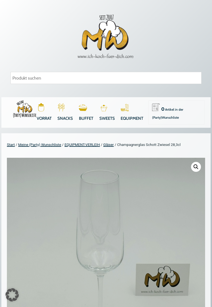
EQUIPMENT (132, 118)
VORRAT (44, 118)
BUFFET (86, 118)
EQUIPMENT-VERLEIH (82, 145)
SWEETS (107, 118)
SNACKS (65, 118)
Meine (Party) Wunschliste (39, 145)
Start (11, 145)
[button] (196, 167)
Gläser (108, 145)
